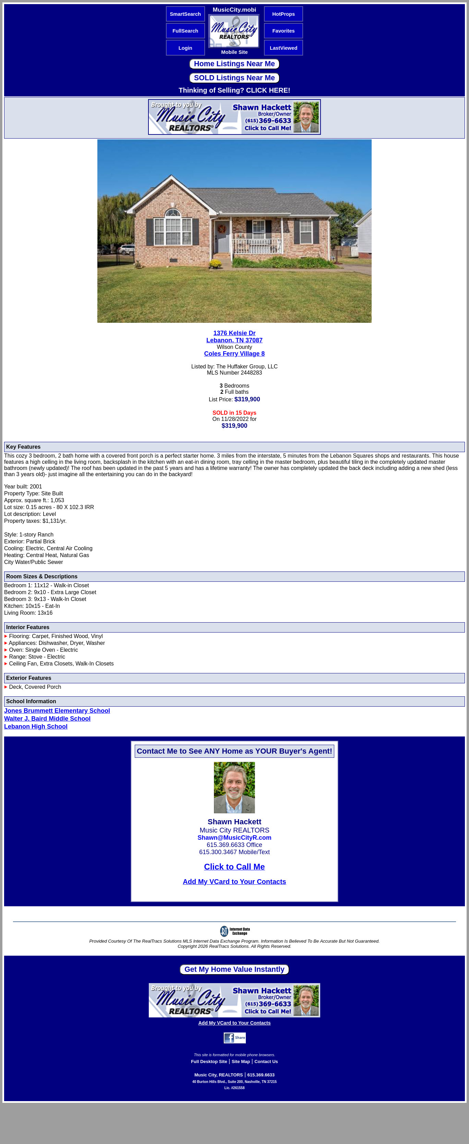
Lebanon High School (36, 726)
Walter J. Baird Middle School (47, 718)
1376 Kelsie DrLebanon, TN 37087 (234, 337)
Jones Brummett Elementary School (57, 710)
